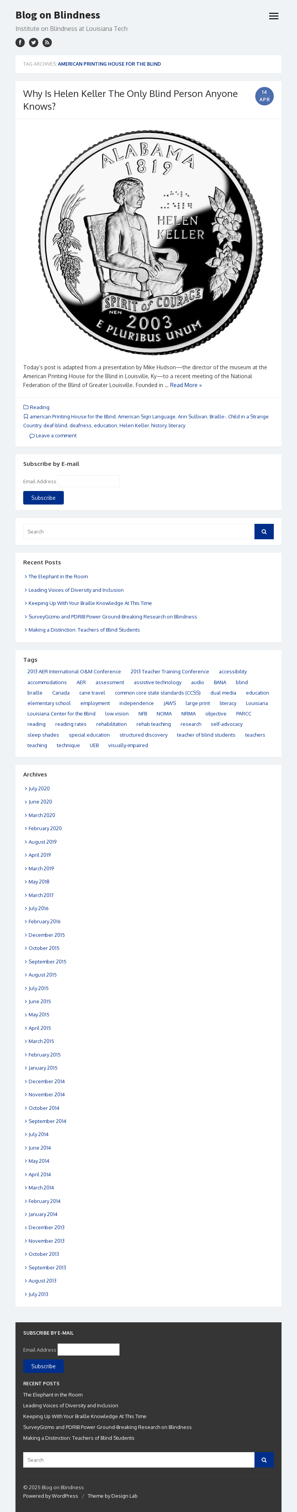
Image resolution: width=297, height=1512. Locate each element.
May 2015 (39, 1014)
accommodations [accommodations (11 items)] (47, 682)
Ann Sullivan (192, 416)
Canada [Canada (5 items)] (61, 693)
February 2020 (45, 828)
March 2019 (41, 868)
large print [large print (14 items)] (198, 703)
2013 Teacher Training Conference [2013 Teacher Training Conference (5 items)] (170, 671)
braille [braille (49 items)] (35, 693)
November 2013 (47, 1241)
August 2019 (42, 842)
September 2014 (48, 1121)
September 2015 (48, 961)
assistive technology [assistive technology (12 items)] (157, 682)
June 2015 (40, 1001)
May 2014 (39, 1161)
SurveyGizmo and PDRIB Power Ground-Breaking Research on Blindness (113, 616)
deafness (81, 425)
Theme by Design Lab (113, 1496)
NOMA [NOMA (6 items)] (164, 713)
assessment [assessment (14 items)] (110, 682)
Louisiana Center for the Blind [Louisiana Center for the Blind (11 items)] (61, 713)
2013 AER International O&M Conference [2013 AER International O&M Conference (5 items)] (74, 671)
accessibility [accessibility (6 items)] (233, 671)
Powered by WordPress (50, 1496)
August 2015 (43, 975)
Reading (40, 407)
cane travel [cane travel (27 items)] (92, 693)
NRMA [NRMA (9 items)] (188, 713)
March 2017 (41, 895)
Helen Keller (134, 425)
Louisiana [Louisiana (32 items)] (257, 703)
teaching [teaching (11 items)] (37, 745)
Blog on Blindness (57, 15)
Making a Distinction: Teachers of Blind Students (84, 630)
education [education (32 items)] (257, 693)
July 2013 (38, 1294)
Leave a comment (53, 435)
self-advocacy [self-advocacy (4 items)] (226, 724)
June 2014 (40, 1148)
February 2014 (45, 1201)
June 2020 (40, 801)
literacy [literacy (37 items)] (228, 703)
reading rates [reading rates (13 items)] (71, 724)
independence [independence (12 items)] (136, 703)
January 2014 (43, 1214)
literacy (177, 425)
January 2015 (43, 1068)
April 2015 (40, 1028)
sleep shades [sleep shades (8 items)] (43, 735)
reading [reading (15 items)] (36, 724)
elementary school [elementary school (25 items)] (49, 703)
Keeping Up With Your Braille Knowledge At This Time (90, 603)
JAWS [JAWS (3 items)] (170, 703)
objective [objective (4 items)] (216, 713)
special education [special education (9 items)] (89, 735)
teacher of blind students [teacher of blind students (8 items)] (206, 735)
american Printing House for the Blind (73, 416)
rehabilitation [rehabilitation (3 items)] (111, 724)
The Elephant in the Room (58, 576)
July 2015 (39, 988)
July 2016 (39, 908)
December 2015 (47, 935)
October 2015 (44, 948)
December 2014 (47, 1081)
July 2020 (39, 788)
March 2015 (41, 1041)
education (105, 425)
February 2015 (45, 1055)
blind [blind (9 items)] (242, 682)
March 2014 (41, 1187)
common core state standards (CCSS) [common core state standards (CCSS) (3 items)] (158, 693)
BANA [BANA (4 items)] (220, 682)
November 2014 (47, 1094)
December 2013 (47, 1227)
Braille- (218, 416)
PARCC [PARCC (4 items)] (243, 713)
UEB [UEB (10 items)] (94, 745)
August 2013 (42, 1281)
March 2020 (42, 815)
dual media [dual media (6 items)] (223, 693)
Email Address (39, 481)
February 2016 (45, 921)
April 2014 (40, 1174)
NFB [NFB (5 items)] (142, 713)
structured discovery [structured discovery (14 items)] (143, 735)
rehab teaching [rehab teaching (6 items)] (154, 724)
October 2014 (44, 1108)
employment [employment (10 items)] (95, 703)
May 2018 (39, 881)
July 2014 (39, 1134)
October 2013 (44, 1254)
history (158, 425)
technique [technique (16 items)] (68, 745)
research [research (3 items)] (191, 724)
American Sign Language (147, 416)
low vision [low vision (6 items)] (117, 713)
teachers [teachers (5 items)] (255, 735)
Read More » (186, 385)
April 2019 (40, 855)
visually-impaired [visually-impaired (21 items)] (128, 745)
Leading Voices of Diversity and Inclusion (76, 590)
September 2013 (47, 1267)
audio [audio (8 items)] (197, 682)
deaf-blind (55, 425)
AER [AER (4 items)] (81, 682)
